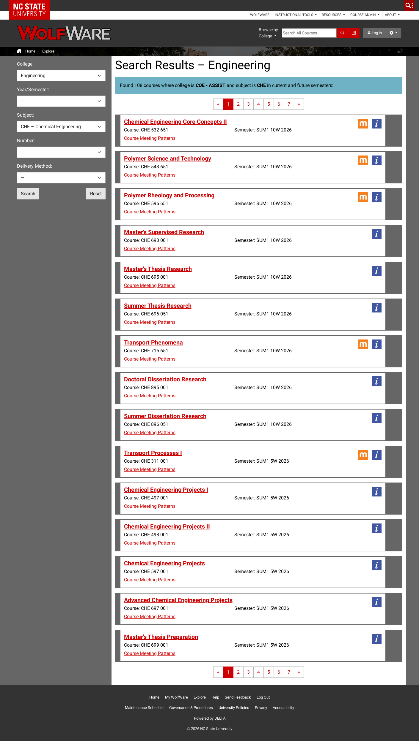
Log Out (263, 697)
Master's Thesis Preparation (161, 636)
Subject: (25, 115)
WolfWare (259, 15)
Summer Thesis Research (158, 305)
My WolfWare (176, 697)
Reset (96, 193)
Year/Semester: (33, 89)
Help (215, 697)
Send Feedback (238, 697)
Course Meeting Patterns (149, 138)
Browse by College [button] (268, 32)
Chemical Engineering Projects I (166, 489)
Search (28, 193)
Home (30, 51)
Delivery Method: (34, 166)
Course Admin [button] (363, 15)
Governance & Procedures (191, 707)
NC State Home (31, 5)
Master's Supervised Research (164, 232)
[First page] (218, 104)
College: (25, 64)
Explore (48, 51)
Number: (26, 140)
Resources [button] (332, 15)
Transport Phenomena (153, 342)
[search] (409, 5)
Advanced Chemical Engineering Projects (178, 600)
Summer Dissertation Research (165, 416)
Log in (374, 33)
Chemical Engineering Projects (164, 563)
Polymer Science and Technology (167, 158)
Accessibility (283, 707)
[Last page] (299, 104)
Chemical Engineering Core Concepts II (175, 121)
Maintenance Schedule (144, 707)
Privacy (261, 707)
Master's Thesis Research (158, 268)
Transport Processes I (153, 452)
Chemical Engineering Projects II (167, 526)
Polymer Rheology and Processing (169, 195)
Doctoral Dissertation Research (165, 379)
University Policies (234, 707)
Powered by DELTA (209, 718)
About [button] (391, 15)
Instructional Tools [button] (294, 15)
